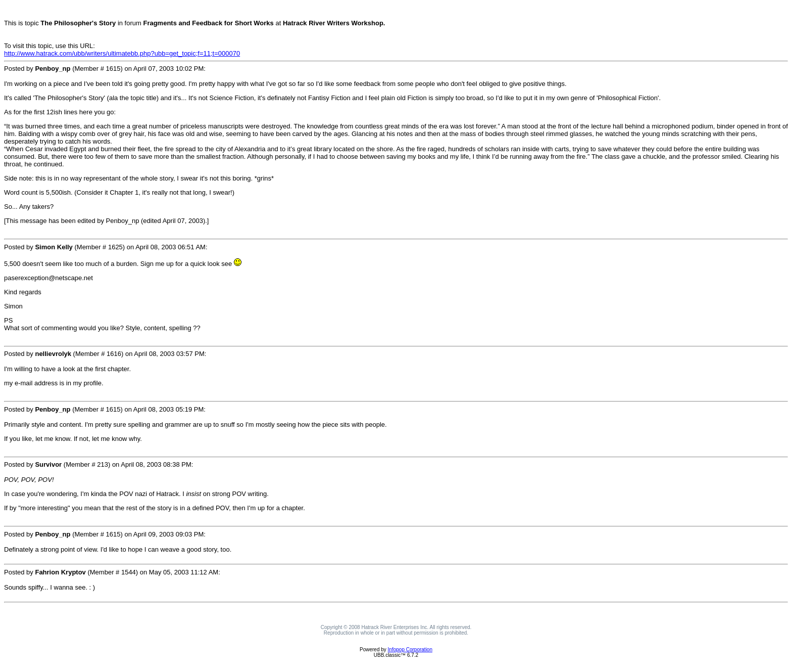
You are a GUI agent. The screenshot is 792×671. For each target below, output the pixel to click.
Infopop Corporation (410, 649)
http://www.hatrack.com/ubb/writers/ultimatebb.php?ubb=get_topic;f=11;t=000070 (122, 53)
